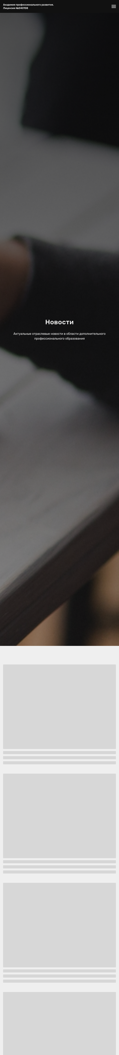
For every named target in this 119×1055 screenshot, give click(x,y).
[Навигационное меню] (114, 6)
